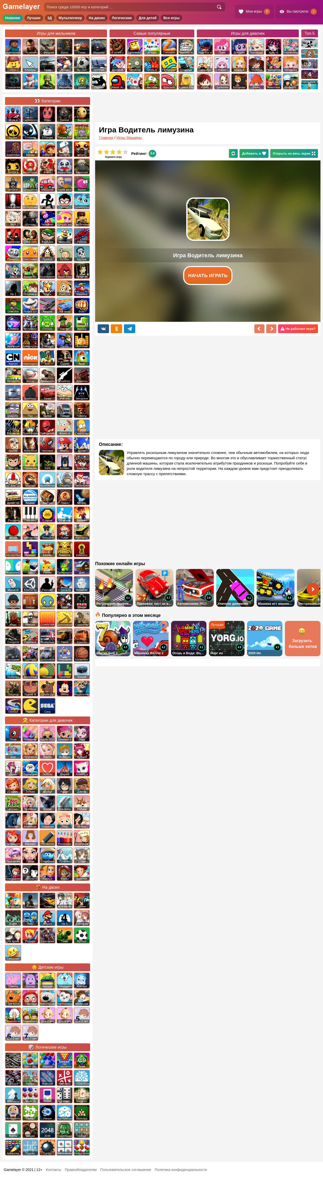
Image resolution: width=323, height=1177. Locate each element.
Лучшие (34, 18)
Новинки (12, 18)
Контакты (53, 1170)
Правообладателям (81, 1170)
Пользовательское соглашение (125, 1170)
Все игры (171, 18)
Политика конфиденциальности (181, 1170)
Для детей (148, 18)
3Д (49, 18)
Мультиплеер (70, 18)
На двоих (97, 18)
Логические (122, 18)
